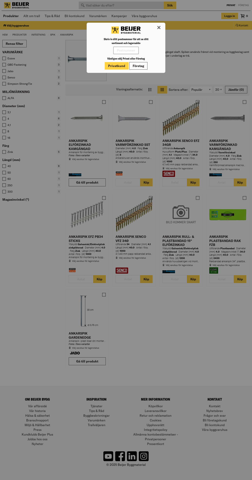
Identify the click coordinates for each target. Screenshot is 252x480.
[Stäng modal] (159, 27)
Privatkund (116, 66)
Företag (138, 66)
